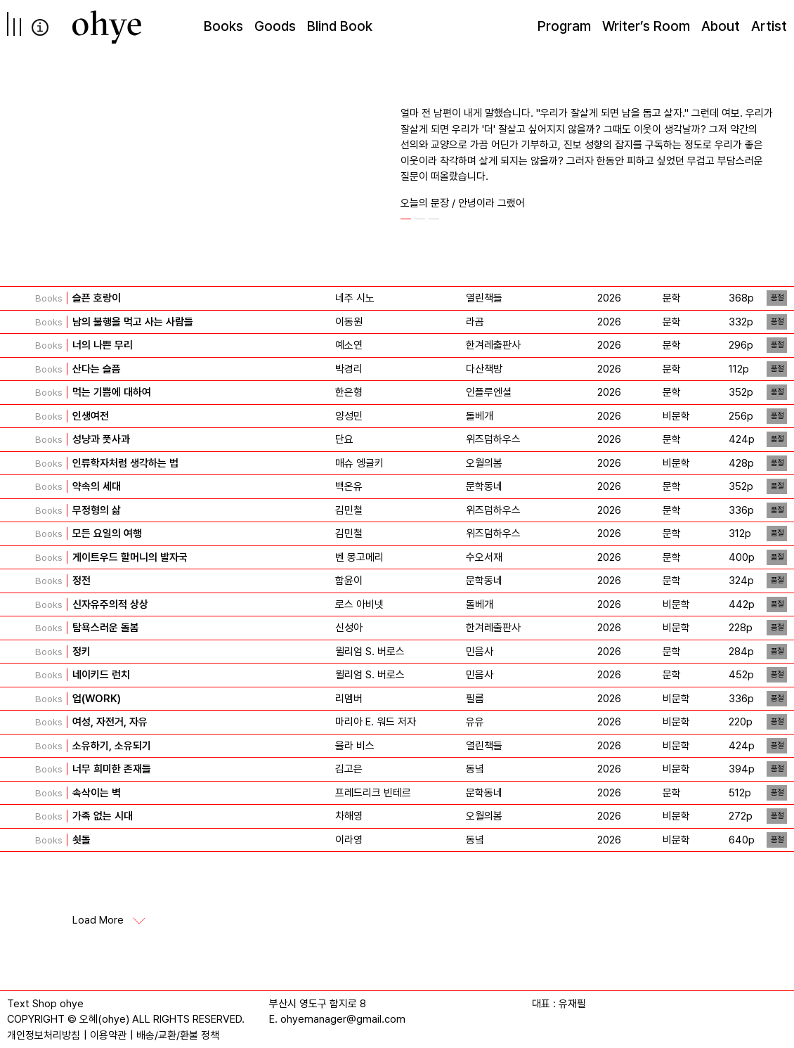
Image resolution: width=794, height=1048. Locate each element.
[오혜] (106, 27)
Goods (275, 26)
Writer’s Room (646, 26)
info (40, 27)
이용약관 (108, 1035)
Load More (98, 920)
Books (223, 26)
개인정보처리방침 (43, 1035)
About (720, 26)
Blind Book (339, 26)
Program (564, 26)
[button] (406, 219)
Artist (769, 26)
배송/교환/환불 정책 (177, 1035)
